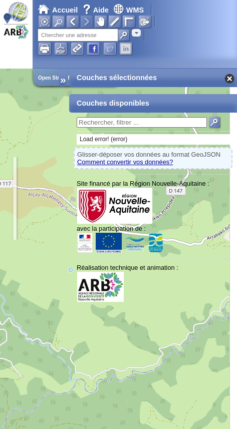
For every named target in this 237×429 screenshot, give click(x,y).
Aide (97, 10)
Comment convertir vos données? (125, 162)
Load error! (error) (103, 139)
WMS (128, 10)
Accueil (58, 10)
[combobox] (136, 33)
